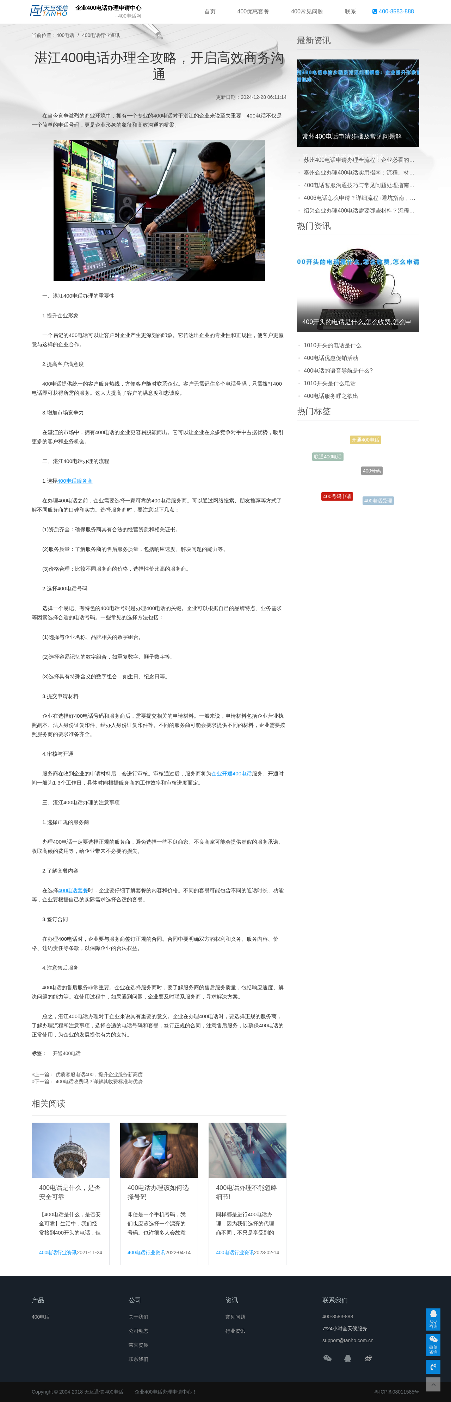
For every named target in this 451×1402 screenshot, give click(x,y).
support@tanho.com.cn (347, 1340)
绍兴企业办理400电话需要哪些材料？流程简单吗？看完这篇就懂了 (361, 211)
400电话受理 (378, 501)
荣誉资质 (138, 1345)
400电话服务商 (75, 481)
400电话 (65, 35)
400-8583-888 (393, 11)
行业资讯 (235, 1331)
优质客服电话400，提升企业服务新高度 (99, 1074)
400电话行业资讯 (101, 35)
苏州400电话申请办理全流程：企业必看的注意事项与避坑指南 (361, 160)
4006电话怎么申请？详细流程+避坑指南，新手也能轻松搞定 (361, 198)
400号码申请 (337, 497)
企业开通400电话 (231, 773)
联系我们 (138, 1359)
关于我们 (138, 1317)
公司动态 (138, 1331)
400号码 (372, 473)
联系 (350, 11)
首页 (210, 11)
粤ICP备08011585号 (396, 1392)
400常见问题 (307, 11)
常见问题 (235, 1317)
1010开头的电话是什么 (333, 345)
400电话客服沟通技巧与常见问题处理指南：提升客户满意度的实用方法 (361, 185)
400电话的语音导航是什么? (338, 371)
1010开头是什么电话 (330, 383)
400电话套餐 (73, 890)
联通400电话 (328, 457)
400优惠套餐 (253, 11)
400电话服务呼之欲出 (331, 396)
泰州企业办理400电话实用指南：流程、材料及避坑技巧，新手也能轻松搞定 (361, 173)
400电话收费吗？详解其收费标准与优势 (99, 1081)
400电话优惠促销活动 (331, 358)
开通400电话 (67, 1053)
